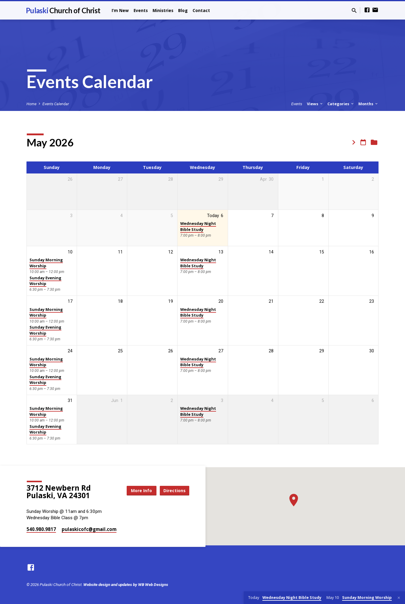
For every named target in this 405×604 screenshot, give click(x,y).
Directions (174, 490)
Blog (183, 10)
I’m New (120, 10)
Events (141, 10)
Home (31, 104)
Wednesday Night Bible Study (198, 226)
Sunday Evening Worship (45, 280)
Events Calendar (55, 104)
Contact (201, 10)
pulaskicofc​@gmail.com (89, 529)
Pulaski (63, 10)
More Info (140, 490)
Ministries (163, 10)
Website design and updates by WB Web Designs (125, 584)
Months (368, 103)
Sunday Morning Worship (46, 262)
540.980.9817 (41, 529)
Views (315, 103)
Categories (340, 103)
